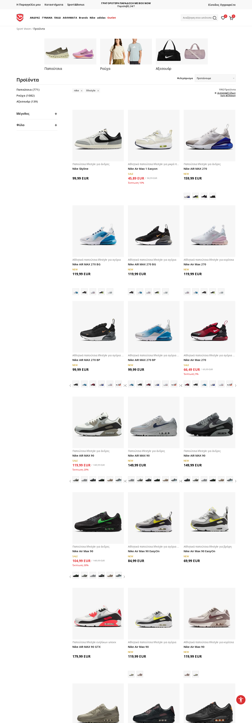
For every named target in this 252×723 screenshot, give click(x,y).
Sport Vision (24, 28)
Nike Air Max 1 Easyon (142, 168)
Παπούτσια (28, 89)
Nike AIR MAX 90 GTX (86, 647)
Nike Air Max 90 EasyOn (144, 551)
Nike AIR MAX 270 (195, 168)
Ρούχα (26, 95)
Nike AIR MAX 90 (83, 455)
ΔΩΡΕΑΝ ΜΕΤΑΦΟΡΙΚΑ (110, 3)
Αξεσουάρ (27, 101)
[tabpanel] (70, 54)
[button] (199, 17)
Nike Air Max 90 (82, 551)
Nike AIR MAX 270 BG (86, 264)
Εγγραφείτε (228, 4)
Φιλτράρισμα (185, 78)
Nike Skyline (80, 168)
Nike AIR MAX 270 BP (86, 360)
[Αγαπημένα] (223, 17)
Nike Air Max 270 (195, 264)
